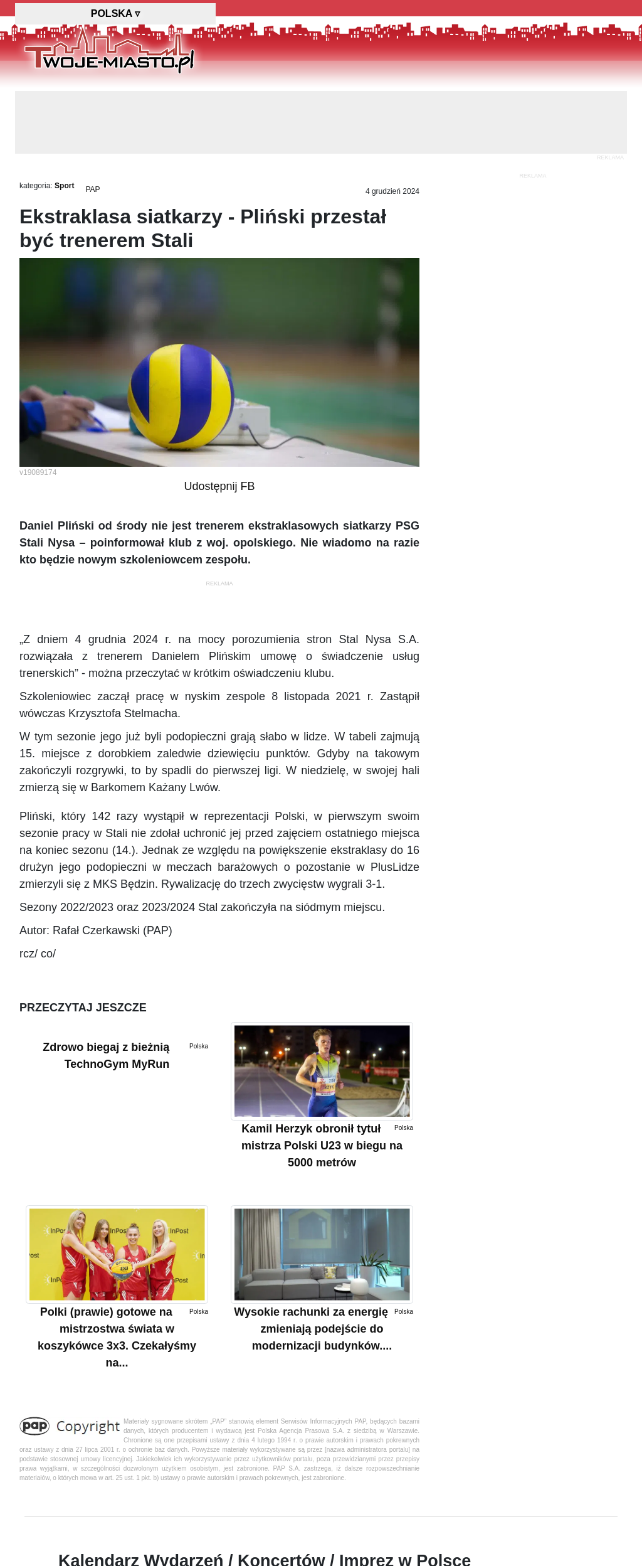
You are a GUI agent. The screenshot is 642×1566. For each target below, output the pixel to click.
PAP (92, 189)
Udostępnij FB (219, 486)
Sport (64, 185)
